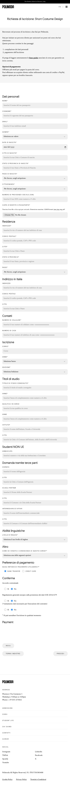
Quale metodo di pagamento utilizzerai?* (20, 567)
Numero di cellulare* (35, 323)
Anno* (35, 360)
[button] (61, 6)
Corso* (35, 350)
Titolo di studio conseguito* (35, 387)
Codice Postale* (35, 240)
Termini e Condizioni (38, 779)
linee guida (33, 58)
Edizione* (35, 371)
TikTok (5, 755)
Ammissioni (35, 708)
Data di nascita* (35, 146)
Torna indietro (13, 653)
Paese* (35, 271)
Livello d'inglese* (35, 538)
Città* (35, 250)
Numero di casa (35, 334)
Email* (35, 125)
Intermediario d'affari (35, 512)
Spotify (5, 759)
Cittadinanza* (35, 188)
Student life (35, 720)
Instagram (6, 752)
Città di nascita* (35, 156)
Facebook (38, 755)
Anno (35, 418)
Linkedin (38, 752)
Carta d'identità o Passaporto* (16, 205)
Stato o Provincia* (35, 260)
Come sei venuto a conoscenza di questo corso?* (35, 554)
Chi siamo (35, 726)
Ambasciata (35, 455)
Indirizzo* (35, 229)
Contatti (35, 733)
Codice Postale (35, 297)
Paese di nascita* (35, 177)
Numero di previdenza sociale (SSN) (35, 198)
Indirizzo (35, 287)
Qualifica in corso (35, 407)
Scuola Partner (35, 491)
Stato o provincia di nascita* (35, 167)
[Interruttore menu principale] (66, 6)
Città (35, 308)
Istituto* (35, 428)
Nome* (35, 104)
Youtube (5, 763)
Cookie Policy (7, 779)
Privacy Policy (21, 779)
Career (35, 739)
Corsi (35, 714)
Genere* (35, 135)
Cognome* (35, 115)
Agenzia (35, 470)
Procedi (60, 653)
